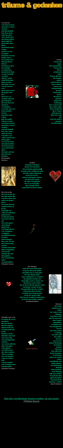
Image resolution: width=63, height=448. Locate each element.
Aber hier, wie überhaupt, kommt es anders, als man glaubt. (31, 400)
